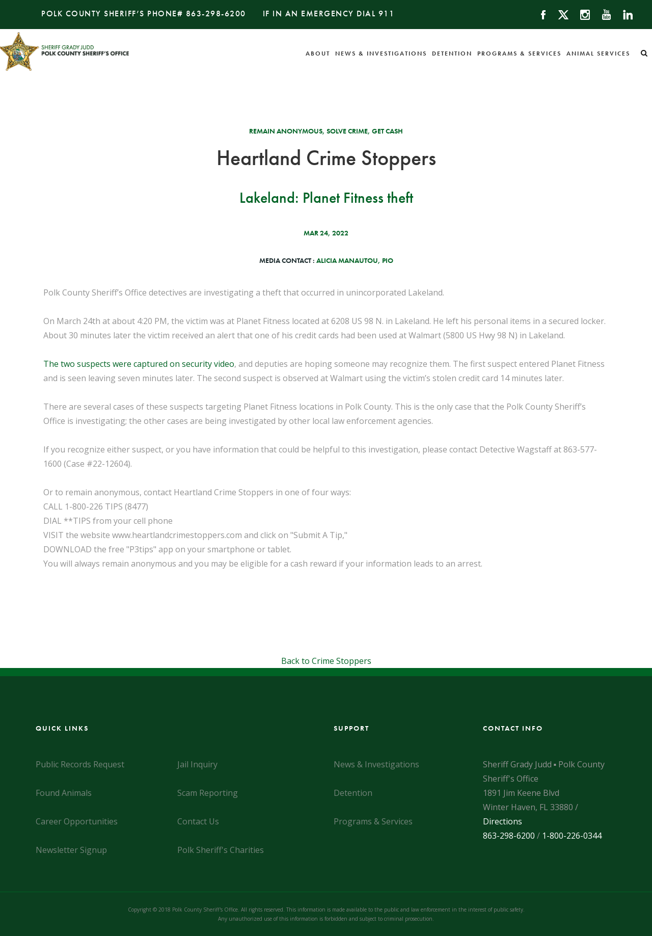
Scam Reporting (207, 792)
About (318, 53)
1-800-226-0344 (572, 835)
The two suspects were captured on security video (138, 363)
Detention (452, 53)
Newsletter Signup (71, 849)
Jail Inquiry (197, 764)
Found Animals (64, 792)
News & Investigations (381, 53)
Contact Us (198, 821)
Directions (502, 821)
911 (386, 13)
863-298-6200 (216, 13)
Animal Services (598, 53)
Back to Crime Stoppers (326, 660)
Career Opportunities (77, 821)
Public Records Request (80, 764)
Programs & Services (519, 53)
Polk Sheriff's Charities (220, 849)
